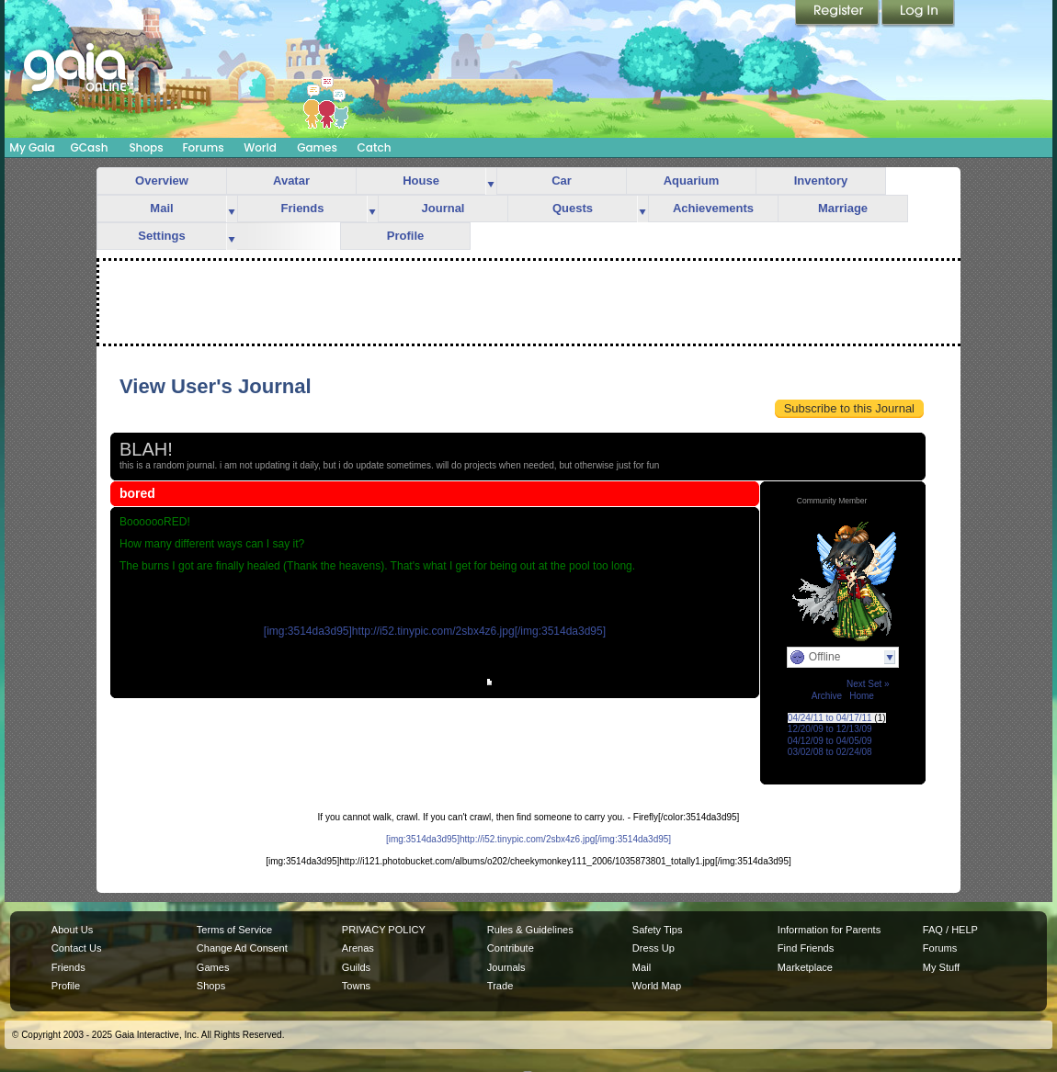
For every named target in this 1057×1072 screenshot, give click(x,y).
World (260, 147)
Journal (443, 208)
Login (918, 14)
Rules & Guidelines (530, 929)
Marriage (843, 208)
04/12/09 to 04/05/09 (830, 741)
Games (317, 147)
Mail (161, 208)
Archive (827, 696)
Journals (506, 967)
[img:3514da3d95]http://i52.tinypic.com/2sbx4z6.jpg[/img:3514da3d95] (435, 631)
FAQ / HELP (950, 929)
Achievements (713, 208)
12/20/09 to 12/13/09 (830, 729)
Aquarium (692, 180)
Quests (572, 208)
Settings (161, 236)
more (490, 181)
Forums (202, 147)
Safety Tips (657, 929)
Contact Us (76, 948)
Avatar (291, 180)
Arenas (358, 948)
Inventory (821, 180)
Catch (375, 147)
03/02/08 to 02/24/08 (830, 752)
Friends (302, 208)
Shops (146, 147)
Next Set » (868, 684)
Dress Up (653, 948)
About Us (72, 929)
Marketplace (805, 967)
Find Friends (806, 948)
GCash (89, 147)
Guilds (356, 967)
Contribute (510, 948)
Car (561, 180)
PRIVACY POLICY (384, 929)
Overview (161, 180)
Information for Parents (829, 929)
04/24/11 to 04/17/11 (830, 718)
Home (861, 696)
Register (838, 14)
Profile (405, 236)
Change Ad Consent (242, 948)
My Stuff (941, 967)
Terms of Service (234, 929)
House (421, 180)
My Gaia (31, 147)
